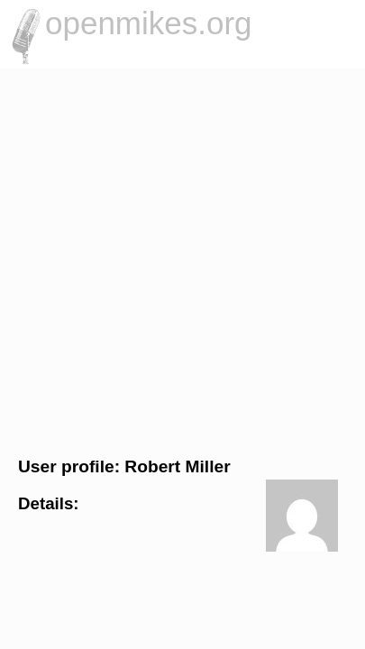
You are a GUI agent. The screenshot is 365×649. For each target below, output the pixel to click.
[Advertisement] (182, 260)
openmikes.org (148, 23)
